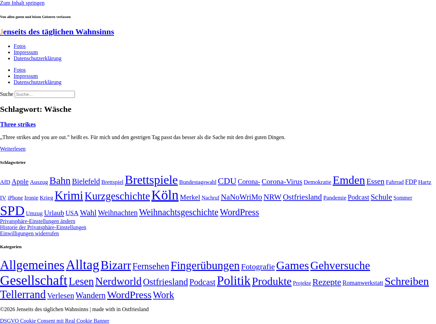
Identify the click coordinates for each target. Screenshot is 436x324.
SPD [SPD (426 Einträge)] (12, 210)
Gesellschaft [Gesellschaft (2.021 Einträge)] (33, 280)
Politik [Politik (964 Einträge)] (234, 281)
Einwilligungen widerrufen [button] (29, 233)
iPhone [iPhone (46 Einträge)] (15, 198)
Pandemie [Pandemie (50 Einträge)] (334, 197)
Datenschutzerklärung (37, 58)
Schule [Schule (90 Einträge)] (381, 196)
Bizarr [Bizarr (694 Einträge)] (115, 265)
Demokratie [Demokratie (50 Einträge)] (317, 182)
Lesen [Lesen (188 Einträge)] (81, 281)
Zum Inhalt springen (22, 3)
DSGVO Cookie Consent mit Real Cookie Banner (54, 321)
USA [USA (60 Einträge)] (71, 213)
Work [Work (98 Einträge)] (163, 295)
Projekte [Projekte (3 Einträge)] (302, 283)
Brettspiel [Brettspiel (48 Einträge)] (113, 182)
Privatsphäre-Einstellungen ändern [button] (37, 221)
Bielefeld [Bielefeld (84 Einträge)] (86, 181)
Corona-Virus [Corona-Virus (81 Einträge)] (282, 181)
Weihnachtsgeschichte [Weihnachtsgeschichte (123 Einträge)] (178, 212)
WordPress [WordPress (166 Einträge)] (129, 295)
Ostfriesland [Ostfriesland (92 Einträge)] (302, 196)
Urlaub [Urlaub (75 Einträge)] (54, 213)
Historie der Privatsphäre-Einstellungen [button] (43, 227)
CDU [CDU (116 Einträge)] (227, 181)
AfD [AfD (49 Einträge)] (5, 182)
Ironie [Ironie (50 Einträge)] (31, 197)
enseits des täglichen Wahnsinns (57, 31)
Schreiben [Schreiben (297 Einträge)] (407, 281)
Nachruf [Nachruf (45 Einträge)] (210, 198)
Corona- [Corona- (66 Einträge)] (249, 181)
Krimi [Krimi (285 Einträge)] (68, 195)
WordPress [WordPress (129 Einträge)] (239, 212)
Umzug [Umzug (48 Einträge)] (34, 213)
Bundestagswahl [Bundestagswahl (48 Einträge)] (197, 182)
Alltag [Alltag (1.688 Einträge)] (82, 264)
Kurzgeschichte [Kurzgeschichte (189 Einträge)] (117, 196)
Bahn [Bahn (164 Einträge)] (60, 180)
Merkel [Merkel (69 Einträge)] (190, 197)
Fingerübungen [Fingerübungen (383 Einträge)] (205, 265)
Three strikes (18, 124)
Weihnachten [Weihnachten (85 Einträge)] (118, 212)
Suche (6, 94)
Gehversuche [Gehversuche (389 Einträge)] (340, 265)
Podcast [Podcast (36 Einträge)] (202, 282)
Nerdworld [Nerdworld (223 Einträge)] (118, 281)
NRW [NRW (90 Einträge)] (273, 196)
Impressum (26, 52)
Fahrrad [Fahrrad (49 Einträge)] (395, 182)
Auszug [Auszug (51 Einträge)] (39, 181)
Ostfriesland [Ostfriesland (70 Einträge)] (165, 282)
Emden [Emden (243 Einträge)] (349, 180)
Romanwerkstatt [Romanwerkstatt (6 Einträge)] (363, 282)
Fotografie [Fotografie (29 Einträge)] (258, 266)
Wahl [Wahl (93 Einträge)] (88, 212)
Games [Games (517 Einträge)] (292, 265)
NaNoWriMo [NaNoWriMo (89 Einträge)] (241, 197)
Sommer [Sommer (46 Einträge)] (402, 198)
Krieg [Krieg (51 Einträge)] (46, 197)
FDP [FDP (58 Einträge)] (411, 181)
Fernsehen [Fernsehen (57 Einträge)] (151, 266)
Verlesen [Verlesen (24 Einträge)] (60, 295)
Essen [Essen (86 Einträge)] (376, 181)
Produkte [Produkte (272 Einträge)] (272, 281)
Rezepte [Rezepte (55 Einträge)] (326, 282)
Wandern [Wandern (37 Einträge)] (91, 295)
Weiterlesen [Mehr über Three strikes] (13, 149)
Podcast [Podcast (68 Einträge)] (358, 197)
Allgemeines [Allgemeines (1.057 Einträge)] (32, 265)
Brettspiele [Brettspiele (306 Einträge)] (151, 180)
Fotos (20, 46)
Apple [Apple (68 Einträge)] (20, 181)
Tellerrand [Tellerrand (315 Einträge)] (23, 294)
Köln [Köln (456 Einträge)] (164, 195)
